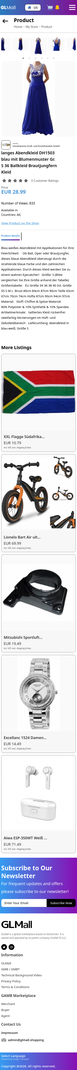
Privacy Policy (11, 981)
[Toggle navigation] (72, 7)
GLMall (6, 963)
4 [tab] (42, 58)
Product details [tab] (10, 235)
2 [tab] (29, 58)
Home (18, 27)
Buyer (5, 1010)
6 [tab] (54, 58)
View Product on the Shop (20, 223)
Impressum (9, 1033)
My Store (32, 27)
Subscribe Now (61, 903)
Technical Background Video (21, 975)
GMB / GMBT (10, 969)
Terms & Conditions (15, 987)
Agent (5, 1016)
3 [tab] (35, 58)
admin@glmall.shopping (26, 1040)
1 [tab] (23, 58)
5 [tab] (48, 58)
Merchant (8, 1004)
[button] (33, 7)
